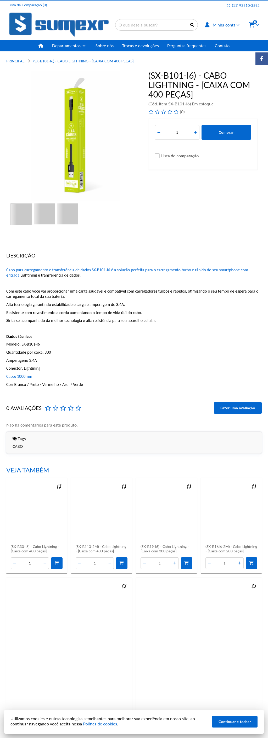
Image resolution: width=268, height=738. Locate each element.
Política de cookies (100, 723)
